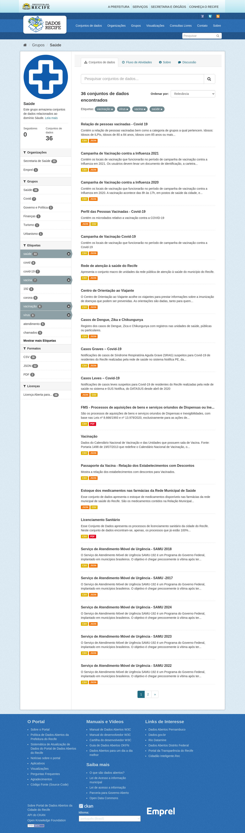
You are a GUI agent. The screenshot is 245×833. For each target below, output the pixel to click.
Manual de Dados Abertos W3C (110, 729)
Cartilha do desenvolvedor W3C (110, 740)
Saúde (55, 45)
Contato (202, 25)
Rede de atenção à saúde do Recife (109, 266)
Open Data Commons (104, 798)
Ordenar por (159, 93)
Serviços (140, 6)
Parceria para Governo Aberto (109, 792)
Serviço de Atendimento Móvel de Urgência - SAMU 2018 (126, 549)
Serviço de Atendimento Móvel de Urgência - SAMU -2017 (127, 578)
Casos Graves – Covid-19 (101, 349)
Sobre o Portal (40, 729)
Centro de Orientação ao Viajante (107, 290)
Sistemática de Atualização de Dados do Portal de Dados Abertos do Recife (53, 748)
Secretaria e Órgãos (168, 6)
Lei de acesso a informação (108, 787)
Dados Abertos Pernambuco (166, 729)
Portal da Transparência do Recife (170, 750)
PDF (92, 424)
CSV (84, 141)
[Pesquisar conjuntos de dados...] (142, 79)
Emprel (161, 812)
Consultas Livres (181, 25)
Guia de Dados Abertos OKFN (109, 745)
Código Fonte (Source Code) (49, 784)
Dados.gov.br (157, 734)
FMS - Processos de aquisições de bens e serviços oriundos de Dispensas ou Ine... (147, 407)
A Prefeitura (118, 6)
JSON (93, 141)
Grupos (136, 25)
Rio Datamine (157, 740)
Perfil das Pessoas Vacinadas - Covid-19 (113, 211)
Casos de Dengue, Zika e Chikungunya (112, 320)
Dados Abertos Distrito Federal (168, 745)
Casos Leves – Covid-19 (100, 378)
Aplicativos (38, 763)
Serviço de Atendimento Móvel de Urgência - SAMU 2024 (126, 607)
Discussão (187, 62)
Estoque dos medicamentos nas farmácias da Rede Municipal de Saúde (138, 490)
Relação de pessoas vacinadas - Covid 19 (114, 124)
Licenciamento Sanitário (100, 520)
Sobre (217, 25)
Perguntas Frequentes (45, 774)
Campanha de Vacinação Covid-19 (108, 236)
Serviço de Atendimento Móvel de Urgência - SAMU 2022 (126, 665)
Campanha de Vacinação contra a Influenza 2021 (120, 153)
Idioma (83, 812)
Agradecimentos (41, 779)
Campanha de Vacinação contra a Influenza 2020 (120, 182)
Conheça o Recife (204, 6)
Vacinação (89, 436)
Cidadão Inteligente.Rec (164, 756)
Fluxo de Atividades (137, 62)
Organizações (116, 25)
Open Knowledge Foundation (46, 820)
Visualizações (155, 25)
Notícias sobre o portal (45, 758)
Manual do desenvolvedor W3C (110, 734)
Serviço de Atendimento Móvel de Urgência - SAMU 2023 (126, 636)
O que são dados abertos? (107, 772)
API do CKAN (36, 815)
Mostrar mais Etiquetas (39, 340)
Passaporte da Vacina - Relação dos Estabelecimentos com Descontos (137, 465)
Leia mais (51, 118)
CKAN (86, 806)
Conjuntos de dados (89, 25)
